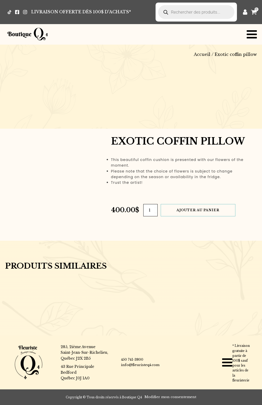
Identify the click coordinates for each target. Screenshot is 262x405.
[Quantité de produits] (150, 210)
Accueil (202, 54)
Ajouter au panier (198, 210)
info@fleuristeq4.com (140, 365)
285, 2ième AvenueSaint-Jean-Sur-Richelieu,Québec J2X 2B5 (84, 353)
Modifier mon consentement (170, 397)
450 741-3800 (132, 359)
